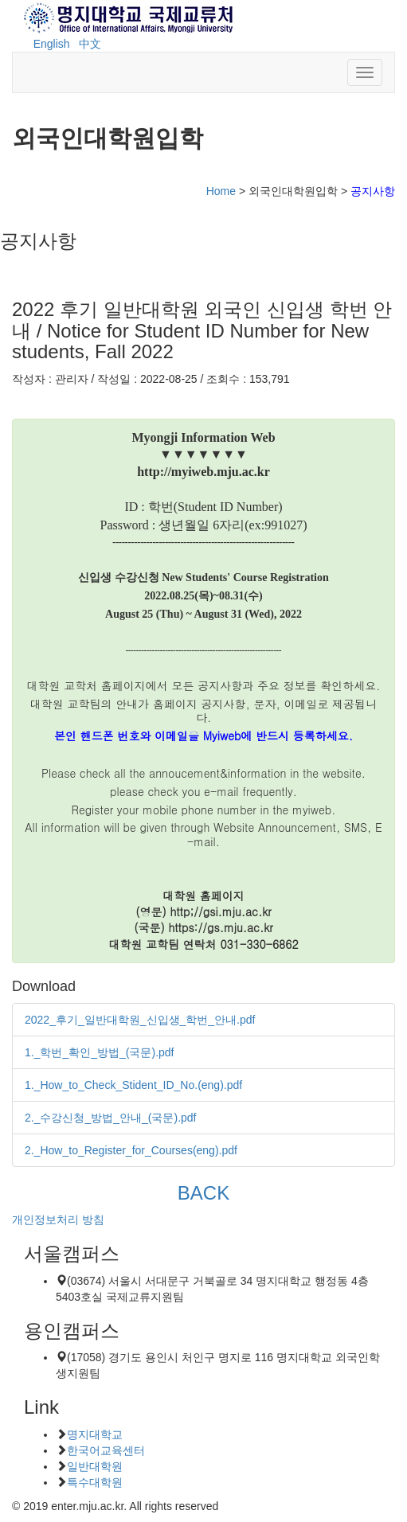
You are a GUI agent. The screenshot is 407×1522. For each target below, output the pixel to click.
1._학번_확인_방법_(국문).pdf (99, 1052)
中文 (90, 43)
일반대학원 (95, 1466)
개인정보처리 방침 (58, 1219)
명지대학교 (95, 1434)
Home (221, 191)
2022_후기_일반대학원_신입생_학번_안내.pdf (140, 1019)
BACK (203, 1193)
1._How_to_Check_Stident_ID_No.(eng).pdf (133, 1085)
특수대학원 (95, 1482)
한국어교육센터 (106, 1450)
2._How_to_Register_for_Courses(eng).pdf (131, 1150)
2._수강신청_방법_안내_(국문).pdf (111, 1117)
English (51, 43)
